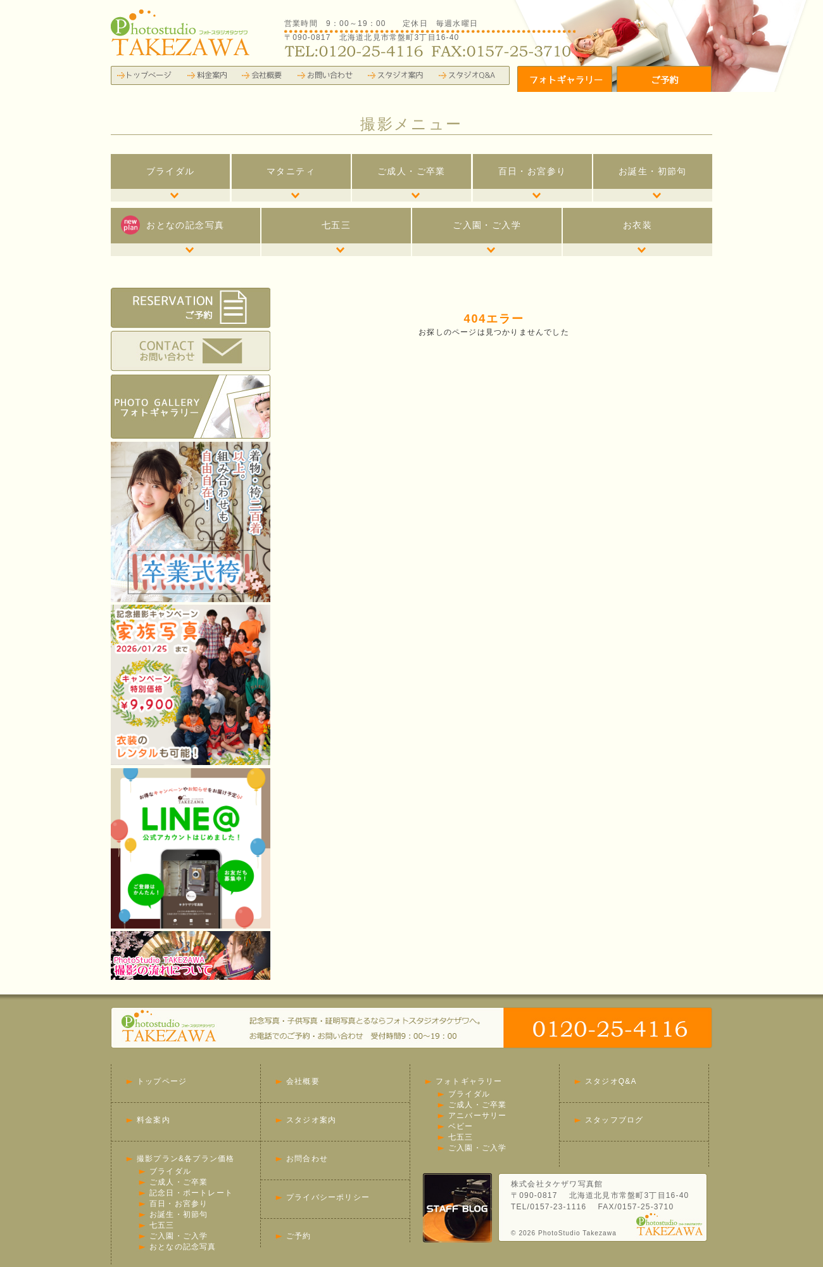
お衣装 (637, 225)
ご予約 (298, 1236)
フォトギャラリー (469, 1081)
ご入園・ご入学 (487, 225)
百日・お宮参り (532, 171)
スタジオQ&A (611, 1081)
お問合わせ (307, 1158)
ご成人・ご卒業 (411, 171)
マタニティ (291, 171)
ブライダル (170, 171)
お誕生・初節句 (653, 171)
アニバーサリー (477, 1115)
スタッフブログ (614, 1120)
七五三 (336, 225)
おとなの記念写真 (172, 225)
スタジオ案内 (311, 1120)
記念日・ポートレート (191, 1192)
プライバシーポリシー (328, 1197)
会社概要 (303, 1081)
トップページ (162, 1081)
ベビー (461, 1126)
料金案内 (153, 1120)
